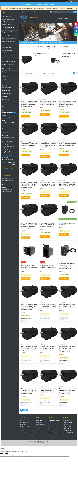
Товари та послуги (6, 16)
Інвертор (38, 430)
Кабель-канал (67, 428)
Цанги (51, 434)
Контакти (23, 424)
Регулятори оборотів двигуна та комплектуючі (68, 55)
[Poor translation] (5, 453)
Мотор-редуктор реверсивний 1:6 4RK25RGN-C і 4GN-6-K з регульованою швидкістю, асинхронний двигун (29, 104)
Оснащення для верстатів (8, 24)
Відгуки (23, 430)
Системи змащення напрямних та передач (9, 75)
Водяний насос (67, 424)
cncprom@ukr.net (8, 155)
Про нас (23, 434)
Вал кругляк (53, 426)
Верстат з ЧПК (39, 432)
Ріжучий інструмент (7, 90)
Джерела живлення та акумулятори (7, 51)
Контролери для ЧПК (7, 32)
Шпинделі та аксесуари (7, 55)
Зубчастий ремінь (68, 422)
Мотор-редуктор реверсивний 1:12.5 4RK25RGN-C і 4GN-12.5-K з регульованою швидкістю (67, 184)
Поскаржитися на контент (35, 444)
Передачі (4, 72)
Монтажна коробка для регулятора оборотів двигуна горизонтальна (29, 267)
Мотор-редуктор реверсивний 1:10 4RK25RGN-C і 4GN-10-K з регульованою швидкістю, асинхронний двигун (67, 104)
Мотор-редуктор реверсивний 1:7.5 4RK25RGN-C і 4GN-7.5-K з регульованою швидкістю (48, 103)
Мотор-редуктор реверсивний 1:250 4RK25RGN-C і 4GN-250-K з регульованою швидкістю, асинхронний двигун (29, 185)
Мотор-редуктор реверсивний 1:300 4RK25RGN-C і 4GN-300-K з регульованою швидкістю (48, 184)
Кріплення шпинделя (55, 436)
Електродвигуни (6, 35)
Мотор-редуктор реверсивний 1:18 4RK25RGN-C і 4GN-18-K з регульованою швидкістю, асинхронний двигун (67, 349)
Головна (59, 18)
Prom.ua (46, 441)
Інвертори (4, 58)
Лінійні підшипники (54, 428)
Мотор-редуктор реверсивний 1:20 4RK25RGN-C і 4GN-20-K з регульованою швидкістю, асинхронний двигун (29, 225)
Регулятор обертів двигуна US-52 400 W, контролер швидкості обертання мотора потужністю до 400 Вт (67, 266)
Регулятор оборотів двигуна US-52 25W (67, 223)
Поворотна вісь (67, 430)
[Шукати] (75, 12)
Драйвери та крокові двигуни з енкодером (9, 42)
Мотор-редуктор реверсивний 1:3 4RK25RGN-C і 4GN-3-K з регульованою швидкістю (48, 348)
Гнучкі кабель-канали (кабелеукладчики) (7, 86)
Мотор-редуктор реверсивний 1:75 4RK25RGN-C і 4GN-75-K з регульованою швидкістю (29, 143)
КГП (51, 430)
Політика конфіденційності (47, 444)
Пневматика (5, 96)
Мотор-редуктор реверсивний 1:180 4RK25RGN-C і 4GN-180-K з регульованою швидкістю (67, 143)
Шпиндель (38, 428)
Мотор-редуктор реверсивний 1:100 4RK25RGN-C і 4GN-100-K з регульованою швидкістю (29, 348)
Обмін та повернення (26, 436)
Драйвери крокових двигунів (9, 38)
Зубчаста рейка (67, 426)
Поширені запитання (26, 432)
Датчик (37, 436)
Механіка (4, 79)
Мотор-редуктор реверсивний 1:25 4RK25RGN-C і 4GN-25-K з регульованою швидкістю (67, 306)
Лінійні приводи (5, 99)
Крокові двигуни (39, 420)
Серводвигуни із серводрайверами (6, 46)
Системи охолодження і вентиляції (8, 28)
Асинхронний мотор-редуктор (39, 54)
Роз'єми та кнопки (68, 432)
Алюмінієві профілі (6, 93)
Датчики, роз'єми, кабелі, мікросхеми (8, 65)
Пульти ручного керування (8, 61)
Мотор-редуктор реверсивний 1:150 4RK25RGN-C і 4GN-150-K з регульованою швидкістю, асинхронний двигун (48, 144)
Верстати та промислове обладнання (8, 20)
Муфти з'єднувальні (54, 432)
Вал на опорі (53, 424)
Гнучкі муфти (5, 82)
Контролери (38, 422)
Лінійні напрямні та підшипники (9, 69)
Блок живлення (39, 434)
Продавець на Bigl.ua (39, 442)
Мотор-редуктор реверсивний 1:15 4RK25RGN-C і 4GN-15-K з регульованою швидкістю (48, 306)
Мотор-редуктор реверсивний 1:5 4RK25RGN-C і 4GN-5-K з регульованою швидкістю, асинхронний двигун (29, 307)
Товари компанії (25, 422)
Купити (26, 116)
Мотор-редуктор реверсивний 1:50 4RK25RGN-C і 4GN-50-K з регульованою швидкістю (48, 224)
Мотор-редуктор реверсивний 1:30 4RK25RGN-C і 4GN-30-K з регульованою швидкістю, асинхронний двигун (29, 391)
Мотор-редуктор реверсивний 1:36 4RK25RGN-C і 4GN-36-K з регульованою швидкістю (48, 390)
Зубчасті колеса (68, 420)
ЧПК (22, 420)
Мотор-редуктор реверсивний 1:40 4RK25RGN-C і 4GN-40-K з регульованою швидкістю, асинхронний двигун (67, 391)
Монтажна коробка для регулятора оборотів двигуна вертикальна (48, 267)
